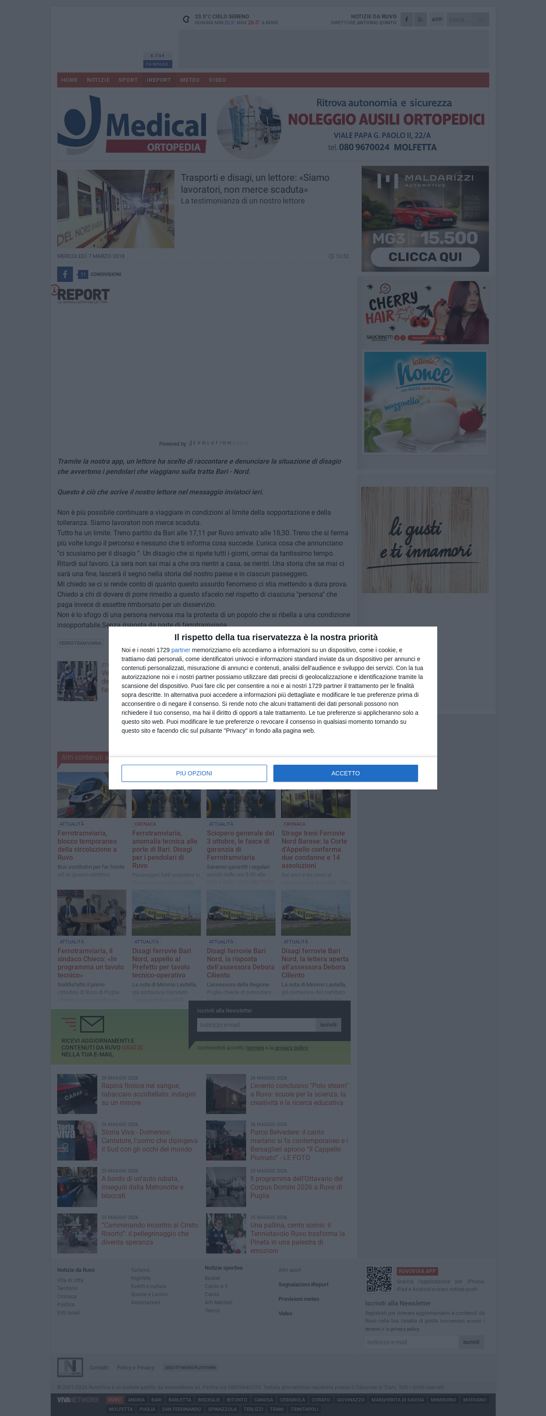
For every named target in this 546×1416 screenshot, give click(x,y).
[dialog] (273, 708)
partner (180, 650)
